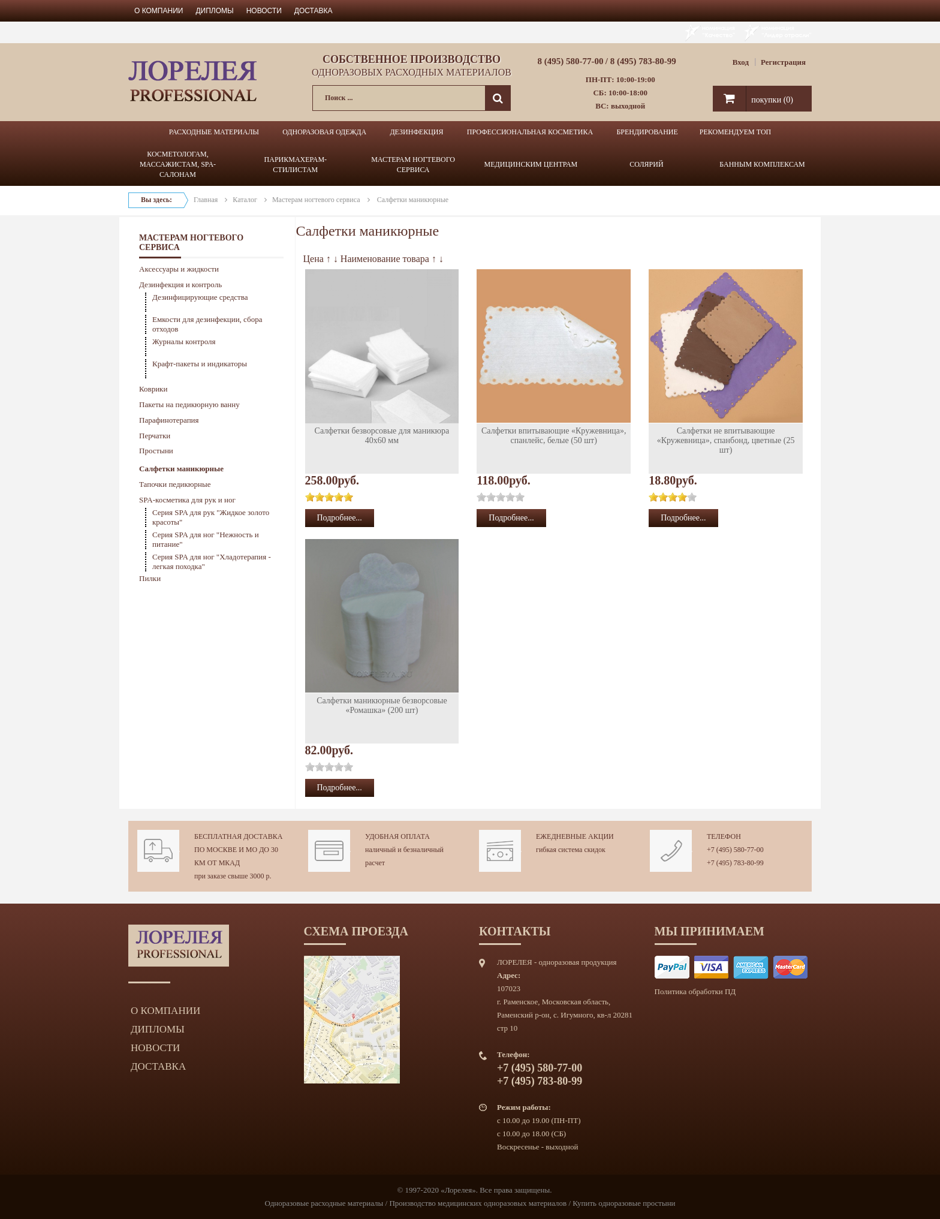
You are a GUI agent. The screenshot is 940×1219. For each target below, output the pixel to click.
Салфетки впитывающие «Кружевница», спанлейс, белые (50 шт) (553, 435)
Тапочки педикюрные (175, 484)
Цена (313, 259)
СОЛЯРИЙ (646, 164)
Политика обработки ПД (695, 991)
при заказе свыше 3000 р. (233, 876)
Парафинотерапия (169, 420)
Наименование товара (385, 259)
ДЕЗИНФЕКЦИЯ (416, 132)
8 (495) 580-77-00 (571, 61)
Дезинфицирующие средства (200, 297)
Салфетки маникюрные (181, 468)
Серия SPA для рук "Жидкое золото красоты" (210, 517)
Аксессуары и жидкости (179, 268)
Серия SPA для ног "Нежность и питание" (205, 539)
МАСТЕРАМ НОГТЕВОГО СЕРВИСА (413, 164)
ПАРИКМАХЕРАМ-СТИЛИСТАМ (295, 164)
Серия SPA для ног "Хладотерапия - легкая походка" (211, 561)
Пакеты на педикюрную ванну (189, 404)
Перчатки (154, 435)
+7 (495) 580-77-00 (735, 849)
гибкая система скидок (570, 849)
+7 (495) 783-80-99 (735, 863)
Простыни (156, 450)
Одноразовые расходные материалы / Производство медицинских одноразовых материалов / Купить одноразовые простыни (469, 1203)
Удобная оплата (397, 836)
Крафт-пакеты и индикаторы (199, 363)
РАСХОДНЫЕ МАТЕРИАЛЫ (214, 132)
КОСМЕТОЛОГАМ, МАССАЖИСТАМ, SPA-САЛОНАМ (178, 164)
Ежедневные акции (575, 836)
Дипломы (214, 11)
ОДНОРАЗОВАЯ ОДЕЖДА (324, 132)
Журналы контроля (184, 341)
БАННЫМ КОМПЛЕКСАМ (762, 164)
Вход (741, 62)
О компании (158, 11)
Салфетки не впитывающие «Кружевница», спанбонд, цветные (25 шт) (726, 440)
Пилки (150, 578)
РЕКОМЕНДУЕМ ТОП (735, 132)
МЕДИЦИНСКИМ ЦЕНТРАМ (531, 164)
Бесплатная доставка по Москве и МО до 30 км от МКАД (238, 849)
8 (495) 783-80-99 (643, 61)
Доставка (313, 11)
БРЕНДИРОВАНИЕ (646, 132)
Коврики (153, 388)
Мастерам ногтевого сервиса (316, 199)
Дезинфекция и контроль (180, 284)
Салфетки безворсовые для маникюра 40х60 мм (382, 435)
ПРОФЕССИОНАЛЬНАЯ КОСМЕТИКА (530, 132)
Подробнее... (339, 517)
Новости (264, 11)
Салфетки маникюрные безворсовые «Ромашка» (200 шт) (382, 705)
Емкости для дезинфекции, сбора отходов (207, 324)
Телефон (724, 836)
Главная (206, 199)
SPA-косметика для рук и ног (187, 499)
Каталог (245, 199)
